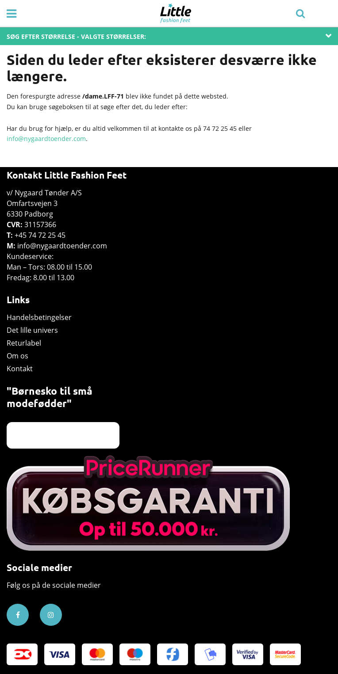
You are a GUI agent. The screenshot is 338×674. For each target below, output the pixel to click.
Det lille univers (32, 330)
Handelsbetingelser (39, 317)
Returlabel (24, 343)
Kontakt (20, 368)
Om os (17, 356)
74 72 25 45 (220, 128)
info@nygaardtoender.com (46, 138)
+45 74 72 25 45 (40, 235)
